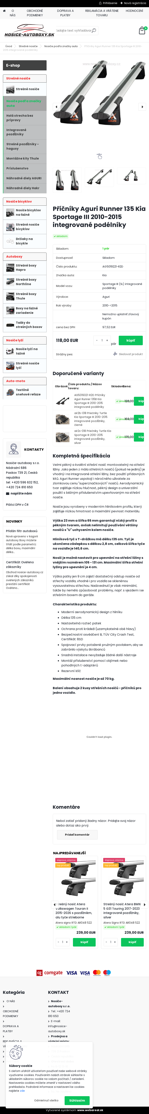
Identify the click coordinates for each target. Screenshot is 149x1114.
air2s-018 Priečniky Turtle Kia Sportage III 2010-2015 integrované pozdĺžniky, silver (92, 437)
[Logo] (29, 30)
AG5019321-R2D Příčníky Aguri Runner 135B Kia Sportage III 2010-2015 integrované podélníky (89, 401)
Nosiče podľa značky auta (61, 46)
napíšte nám (21, 493)
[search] (94, 32)
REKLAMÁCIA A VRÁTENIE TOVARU (102, 13)
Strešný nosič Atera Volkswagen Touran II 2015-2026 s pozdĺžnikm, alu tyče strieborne (73, 910)
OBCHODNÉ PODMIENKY (35, 13)
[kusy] (102, 340)
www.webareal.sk (90, 1110)
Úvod (8, 46)
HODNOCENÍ (134, 11)
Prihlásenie (110, 3)
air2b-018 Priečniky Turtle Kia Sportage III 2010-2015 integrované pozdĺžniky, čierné (90, 419)
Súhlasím (77, 1100)
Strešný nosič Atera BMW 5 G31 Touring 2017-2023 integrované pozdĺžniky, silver (122, 910)
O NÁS (13, 13)
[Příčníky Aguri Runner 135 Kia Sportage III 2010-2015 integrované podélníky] (99, 93)
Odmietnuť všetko (46, 1100)
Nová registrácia (135, 3)
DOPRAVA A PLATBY (65, 13)
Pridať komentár (77, 835)
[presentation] (57, 107)
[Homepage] (4, 11)
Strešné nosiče (28, 46)
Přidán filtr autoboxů (21, 531)
